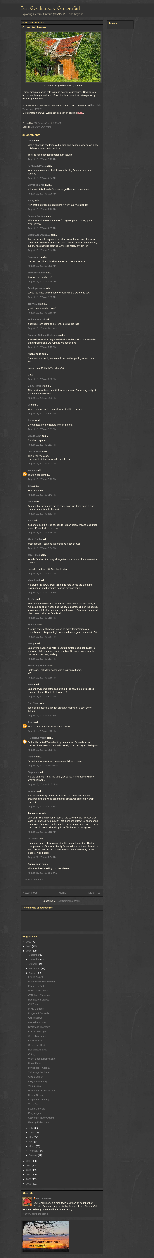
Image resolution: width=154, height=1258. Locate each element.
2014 (29, 951)
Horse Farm (34, 1063)
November (34, 959)
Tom (30, 722)
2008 (29, 1183)
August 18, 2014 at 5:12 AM (42, 159)
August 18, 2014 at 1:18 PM (42, 347)
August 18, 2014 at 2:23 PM (42, 398)
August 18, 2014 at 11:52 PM (43, 784)
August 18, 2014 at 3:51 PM (42, 429)
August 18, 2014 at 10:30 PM (43, 765)
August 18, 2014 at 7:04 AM (42, 178)
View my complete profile (35, 1214)
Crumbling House (37, 1036)
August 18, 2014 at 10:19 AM (42, 328)
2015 (29, 946)
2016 (29, 942)
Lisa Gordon (35, 451)
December (34, 955)
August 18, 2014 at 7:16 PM (42, 618)
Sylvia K (32, 624)
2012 (29, 1165)
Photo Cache (35, 539)
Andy (31, 140)
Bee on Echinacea (37, 1049)
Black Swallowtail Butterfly (41, 981)
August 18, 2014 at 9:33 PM (42, 715)
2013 (29, 1161)
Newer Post (29, 892)
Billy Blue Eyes (36, 185)
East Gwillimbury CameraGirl (50, 8)
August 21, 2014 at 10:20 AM (42, 873)
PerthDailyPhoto (37, 166)
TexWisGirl (34, 304)
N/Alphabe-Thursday (39, 1027)
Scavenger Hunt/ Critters (41, 1118)
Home (62, 892)
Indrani (32, 791)
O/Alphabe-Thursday (39, 995)
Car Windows (35, 1018)
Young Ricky (34, 1086)
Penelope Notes (36, 288)
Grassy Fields (35, 1040)
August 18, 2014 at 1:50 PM (42, 379)
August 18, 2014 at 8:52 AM (42, 266)
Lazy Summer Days (38, 1081)
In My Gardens (36, 1008)
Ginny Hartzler (36, 386)
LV (29, 404)
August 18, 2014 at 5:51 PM (42, 513)
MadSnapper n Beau (39, 235)
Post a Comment (34, 879)
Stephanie (33, 772)
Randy (31, 756)
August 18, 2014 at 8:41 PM (42, 696)
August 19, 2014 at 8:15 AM (42, 832)
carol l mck (34, 555)
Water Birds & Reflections (41, 1058)
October (33, 964)
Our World (46, 127)
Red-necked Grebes (38, 999)
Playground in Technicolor (41, 1090)
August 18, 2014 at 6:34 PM (42, 548)
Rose (30, 501)
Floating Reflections (38, 1122)
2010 (29, 1174)
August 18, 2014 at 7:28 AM (42, 193)
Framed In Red (36, 986)
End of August (35, 977)
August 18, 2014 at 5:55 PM (42, 532)
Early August (34, 1113)
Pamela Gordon (36, 216)
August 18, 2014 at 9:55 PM (42, 750)
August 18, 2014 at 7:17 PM (42, 636)
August (33, 973)
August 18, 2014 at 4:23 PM (42, 463)
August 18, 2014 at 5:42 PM (42, 495)
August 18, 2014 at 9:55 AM (42, 312)
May (31, 1137)
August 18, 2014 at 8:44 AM (42, 250)
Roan (31, 684)
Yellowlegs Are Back (38, 1072)
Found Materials (36, 1108)
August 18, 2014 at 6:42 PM (42, 573)
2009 (29, 1179)
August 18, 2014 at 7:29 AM (42, 209)
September (35, 968)
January (33, 1155)
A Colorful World (37, 737)
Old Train (33, 1004)
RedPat (32, 470)
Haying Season (36, 1095)
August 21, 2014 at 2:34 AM (42, 857)
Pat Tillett (33, 838)
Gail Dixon (33, 703)
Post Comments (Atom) (69, 901)
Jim (30, 486)
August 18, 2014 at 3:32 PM (42, 413)
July (31, 1128)
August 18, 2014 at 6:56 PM (42, 592)
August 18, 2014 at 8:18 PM (42, 677)
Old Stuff (35, 127)
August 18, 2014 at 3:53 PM (42, 444)
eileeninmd (34, 580)
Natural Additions (37, 1022)
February (34, 1150)
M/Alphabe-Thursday (39, 1068)
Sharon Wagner (36, 272)
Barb (30, 520)
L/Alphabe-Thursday (38, 1099)
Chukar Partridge (37, 1031)
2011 (29, 1170)
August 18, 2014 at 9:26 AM (42, 281)
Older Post (94, 892)
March (32, 1146)
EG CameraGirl (44, 1198)
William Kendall (36, 319)
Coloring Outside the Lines (43, 335)
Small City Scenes (38, 665)
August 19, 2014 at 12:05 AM (42, 806)
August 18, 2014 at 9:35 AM (42, 297)
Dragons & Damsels (38, 1013)
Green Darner (35, 1077)
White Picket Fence (38, 990)
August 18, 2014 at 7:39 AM (42, 228)
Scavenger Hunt (36, 1045)
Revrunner (33, 257)
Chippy (32, 1054)
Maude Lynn (34, 436)
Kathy (31, 200)
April (31, 1141)
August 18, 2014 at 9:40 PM (42, 731)
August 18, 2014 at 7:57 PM (42, 659)
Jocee (31, 420)
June (32, 1132)
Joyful (31, 599)
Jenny (31, 643)
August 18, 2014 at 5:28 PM (42, 479)
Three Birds (34, 1104)
